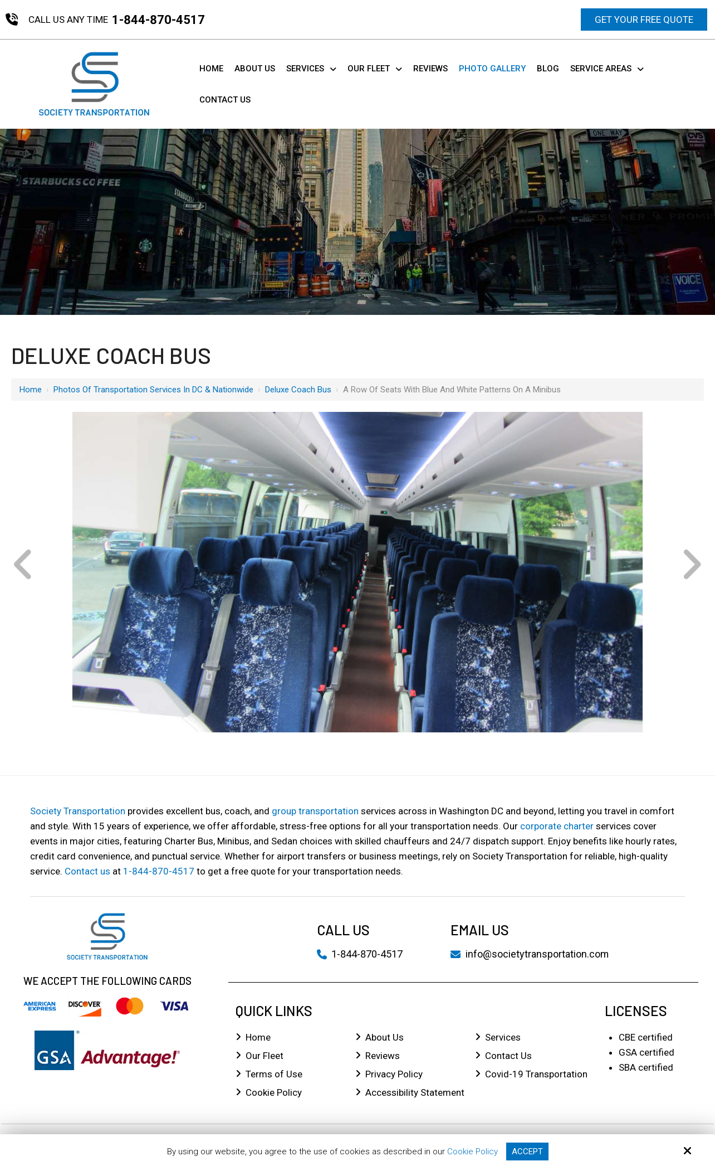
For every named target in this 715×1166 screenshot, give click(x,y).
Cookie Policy (472, 1151)
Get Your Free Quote (644, 19)
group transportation (315, 811)
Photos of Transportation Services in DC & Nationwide (153, 390)
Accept (527, 1151)
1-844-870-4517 (158, 20)
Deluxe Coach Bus (298, 390)
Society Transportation (77, 811)
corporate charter (557, 826)
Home (30, 390)
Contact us (87, 871)
